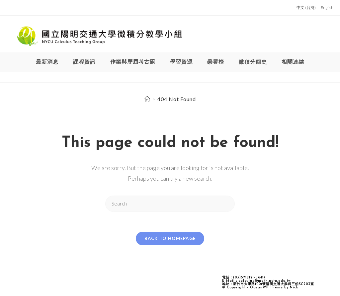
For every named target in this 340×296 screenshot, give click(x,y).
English (327, 7)
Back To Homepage (170, 238)
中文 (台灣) (306, 7)
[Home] (147, 99)
